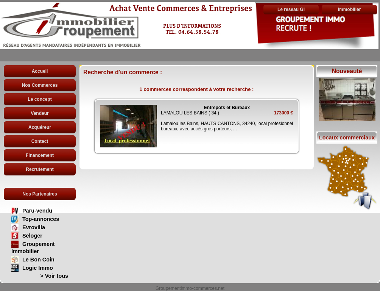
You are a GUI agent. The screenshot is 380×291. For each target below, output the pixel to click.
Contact (39, 141)
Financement (40, 155)
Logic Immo (37, 268)
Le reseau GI (291, 9)
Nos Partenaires (39, 194)
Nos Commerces (40, 85)
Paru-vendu (37, 211)
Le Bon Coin (38, 260)
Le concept (39, 99)
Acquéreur (39, 127)
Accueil (40, 71)
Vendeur (39, 113)
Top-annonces (40, 219)
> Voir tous (54, 276)
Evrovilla (33, 227)
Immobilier (349, 9)
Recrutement (39, 169)
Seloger (32, 236)
